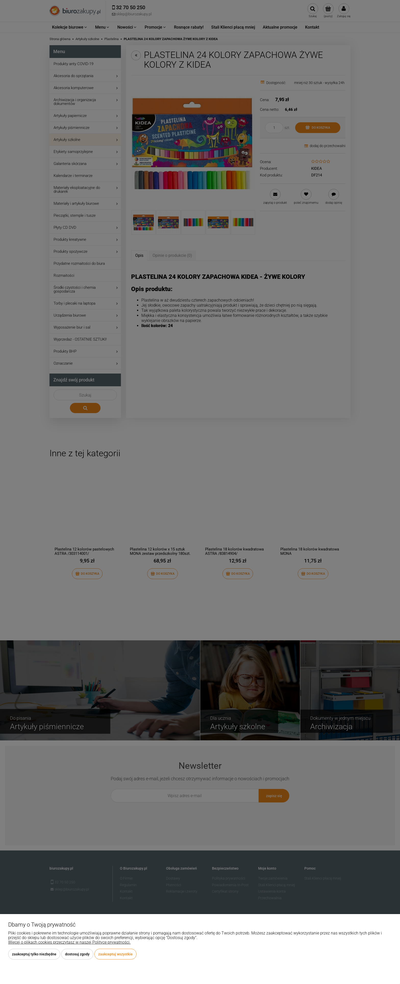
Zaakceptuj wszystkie (115, 954)
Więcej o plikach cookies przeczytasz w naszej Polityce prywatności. (69, 942)
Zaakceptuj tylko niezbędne (34, 954)
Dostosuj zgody (77, 954)
